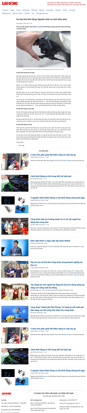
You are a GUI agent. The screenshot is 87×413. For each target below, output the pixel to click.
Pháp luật (34, 10)
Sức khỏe (72, 10)
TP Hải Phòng (63, 316)
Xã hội (18, 10)
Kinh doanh (25, 10)
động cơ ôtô (46, 203)
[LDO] (14, 162)
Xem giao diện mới (42, 13)
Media (12, 10)
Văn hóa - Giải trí (17, 13)
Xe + (33, 13)
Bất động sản (6, 13)
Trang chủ (5, 10)
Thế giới (27, 13)
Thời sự (65, 10)
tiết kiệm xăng (65, 160)
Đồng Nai (33, 228)
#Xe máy (21, 145)
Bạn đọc (41, 10)
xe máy (39, 27)
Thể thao (58, 10)
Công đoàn (49, 10)
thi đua (82, 297)
